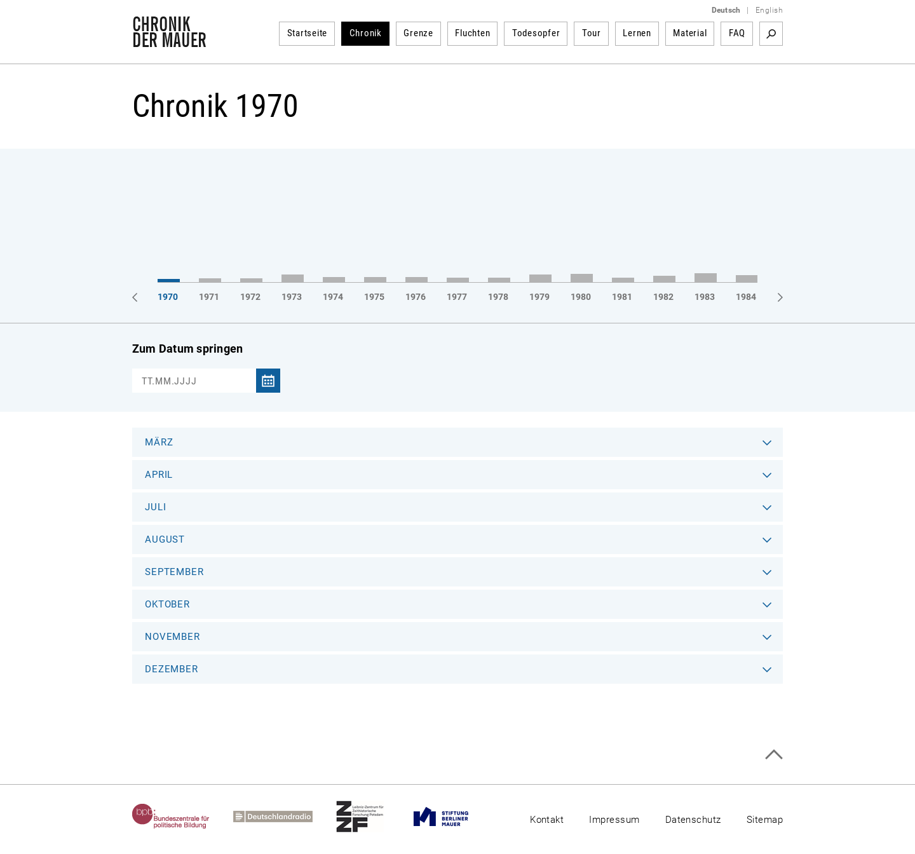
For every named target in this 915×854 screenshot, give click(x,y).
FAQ (737, 33)
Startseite (307, 33)
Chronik (365, 33)
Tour (591, 33)
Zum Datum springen (187, 348)
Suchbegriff (771, 34)
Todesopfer (536, 33)
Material (690, 33)
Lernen (637, 33)
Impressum (614, 819)
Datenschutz (693, 819)
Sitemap (765, 819)
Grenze (418, 33)
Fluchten (472, 33)
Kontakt (547, 819)
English (769, 10)
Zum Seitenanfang (773, 754)
